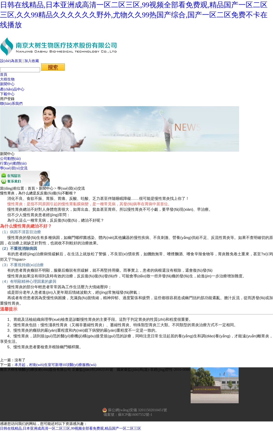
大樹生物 (7, 79)
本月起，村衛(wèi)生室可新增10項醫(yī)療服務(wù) (55, 365)
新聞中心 (7, 84)
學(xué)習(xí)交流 (14, 168)
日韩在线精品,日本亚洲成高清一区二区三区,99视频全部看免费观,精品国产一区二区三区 (70, 428)
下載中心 (7, 94)
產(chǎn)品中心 (12, 89)
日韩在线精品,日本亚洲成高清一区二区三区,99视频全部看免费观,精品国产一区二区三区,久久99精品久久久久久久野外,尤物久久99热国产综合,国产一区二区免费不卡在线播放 (134, 15)
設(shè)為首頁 (11, 61)
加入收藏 (31, 61)
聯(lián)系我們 (11, 103)
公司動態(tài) (10, 158)
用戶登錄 (7, 99)
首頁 (3, 74)
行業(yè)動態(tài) (13, 163)
